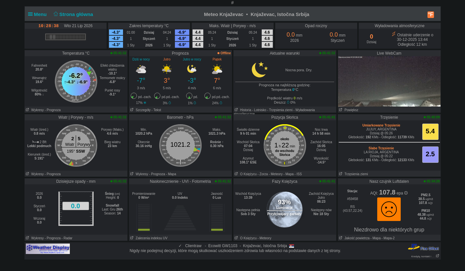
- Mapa (171, 174)
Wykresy (34, 110)
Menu (39, 14)
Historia (242, 110)
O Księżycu (245, 174)
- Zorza (262, 174)
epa (401, 193)
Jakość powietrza (354, 238)
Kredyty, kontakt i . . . (425, 256)
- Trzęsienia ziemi (280, 110)
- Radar (67, 238)
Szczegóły (140, 110)
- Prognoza (53, 110)
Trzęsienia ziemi (353, 174)
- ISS (298, 174)
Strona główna (72, 14)
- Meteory (276, 174)
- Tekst (156, 110)
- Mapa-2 (387, 238)
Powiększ (348, 110)
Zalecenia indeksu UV (148, 238)
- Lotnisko (259, 110)
